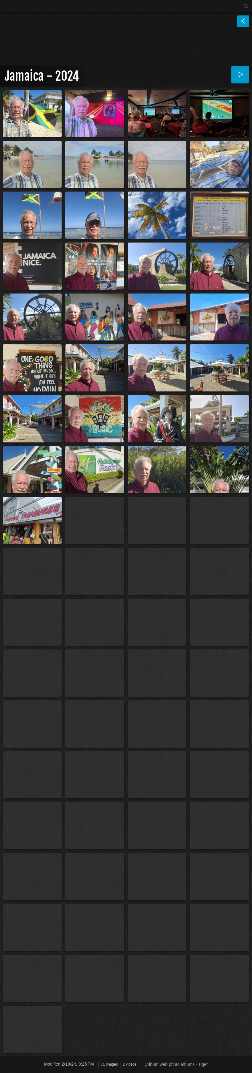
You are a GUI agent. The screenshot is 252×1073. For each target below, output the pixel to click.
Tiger (203, 1064)
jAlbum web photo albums (170, 1064)
